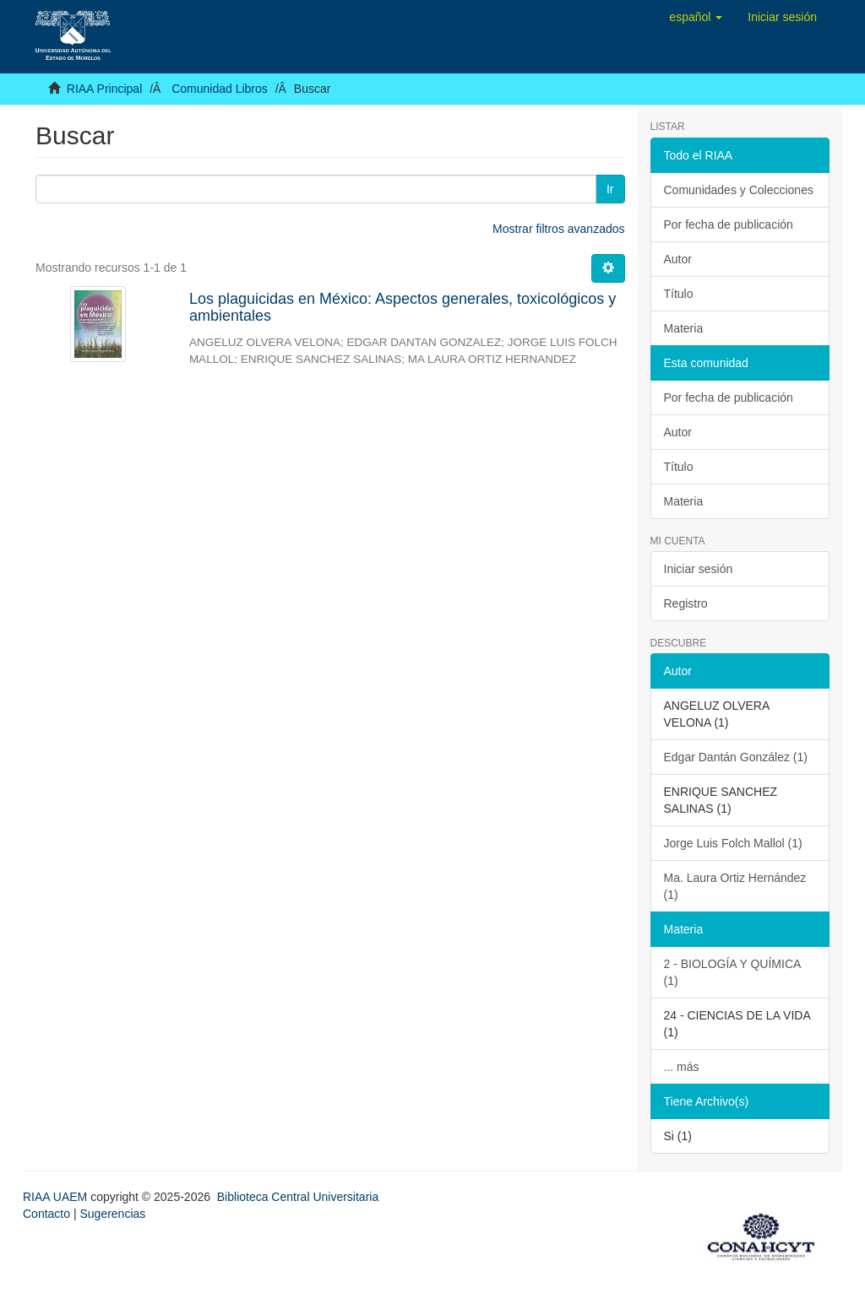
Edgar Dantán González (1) (736, 757)
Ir (610, 189)
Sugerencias (112, 1213)
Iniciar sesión (698, 569)
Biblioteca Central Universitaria (297, 1197)
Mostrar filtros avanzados (558, 228)
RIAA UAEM (56, 1197)
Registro (686, 603)
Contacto (46, 1213)
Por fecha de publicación (728, 224)
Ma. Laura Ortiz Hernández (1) (735, 886)
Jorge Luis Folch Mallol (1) (733, 843)
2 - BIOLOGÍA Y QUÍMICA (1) (733, 972)
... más (681, 1067)
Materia (684, 328)
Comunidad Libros (219, 88)
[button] (695, 17)
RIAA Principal (104, 88)
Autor (678, 259)
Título (679, 293)
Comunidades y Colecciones (738, 190)
